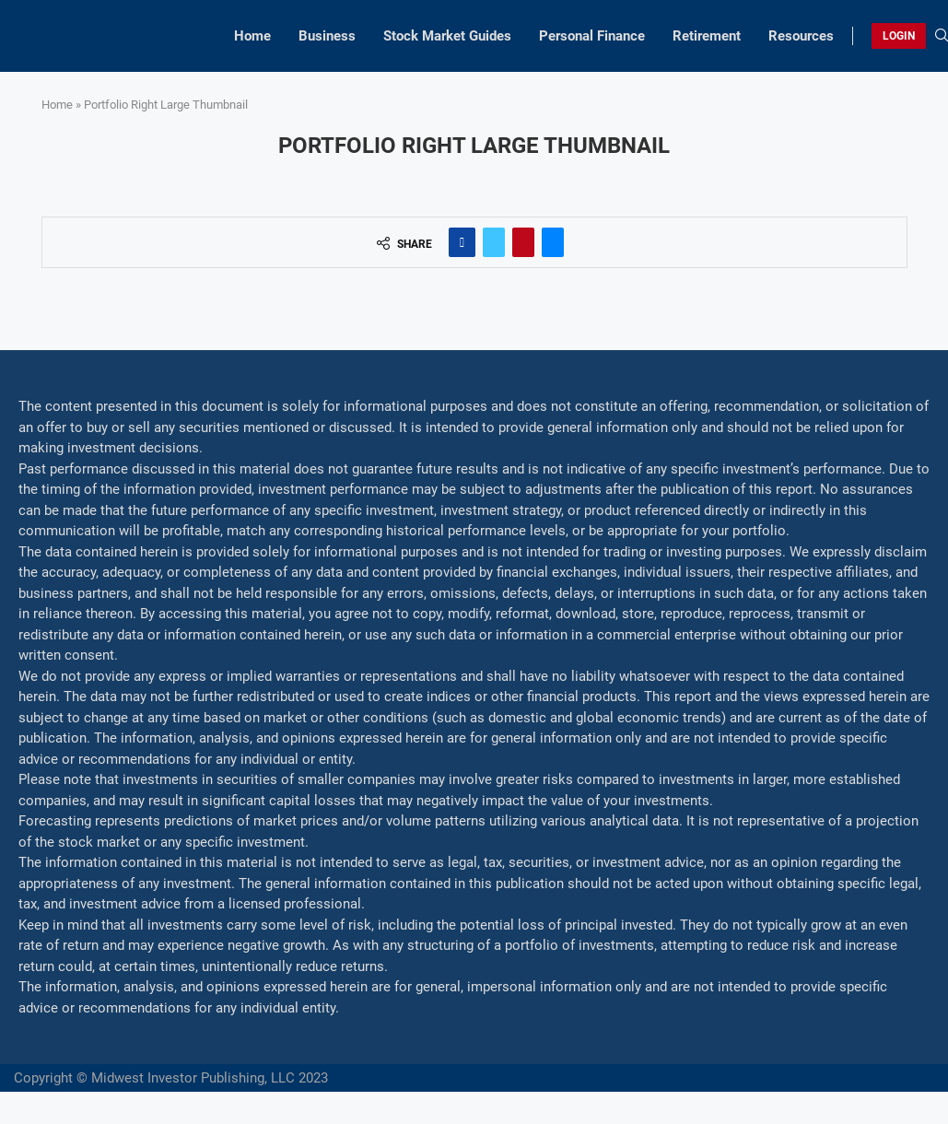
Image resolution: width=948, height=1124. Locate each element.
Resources (801, 36)
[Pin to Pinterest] (523, 242)
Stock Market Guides (447, 36)
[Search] (941, 36)
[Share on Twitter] (494, 242)
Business (327, 36)
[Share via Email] (553, 242)
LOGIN (899, 35)
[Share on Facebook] (462, 242)
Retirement (707, 36)
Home (252, 36)
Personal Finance (592, 36)
